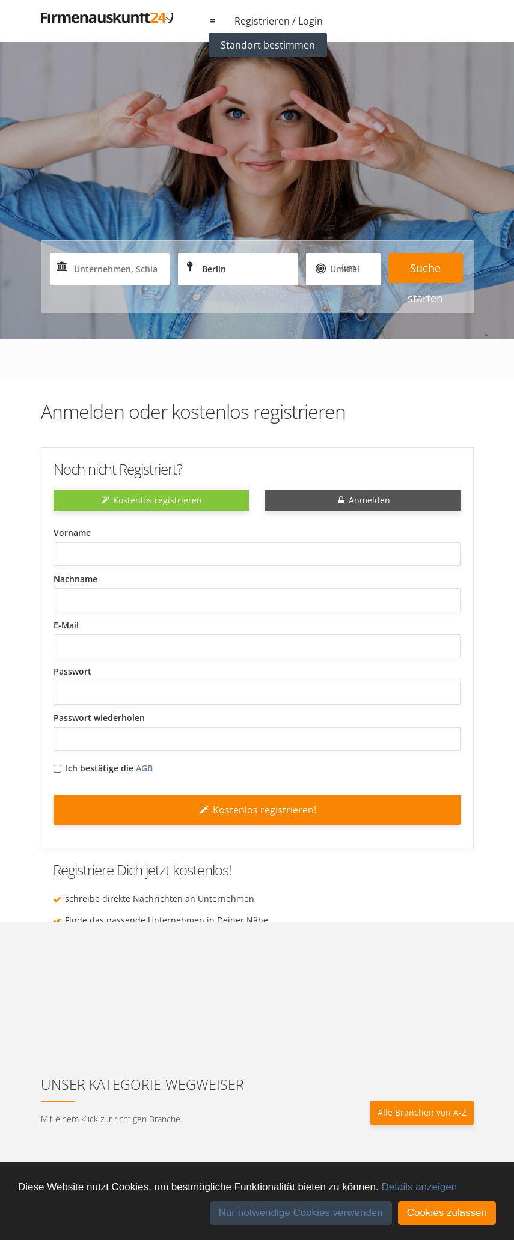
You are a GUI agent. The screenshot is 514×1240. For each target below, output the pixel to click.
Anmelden (362, 500)
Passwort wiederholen (99, 717)
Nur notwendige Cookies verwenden (301, 1212)
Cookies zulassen (447, 1212)
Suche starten (425, 272)
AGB (144, 768)
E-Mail (66, 625)
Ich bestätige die (103, 768)
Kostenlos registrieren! (257, 809)
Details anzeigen (419, 1187)
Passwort (72, 671)
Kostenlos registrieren (151, 500)
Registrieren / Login (278, 21)
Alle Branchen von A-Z (422, 1112)
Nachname (75, 579)
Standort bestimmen (268, 45)
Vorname (72, 532)
